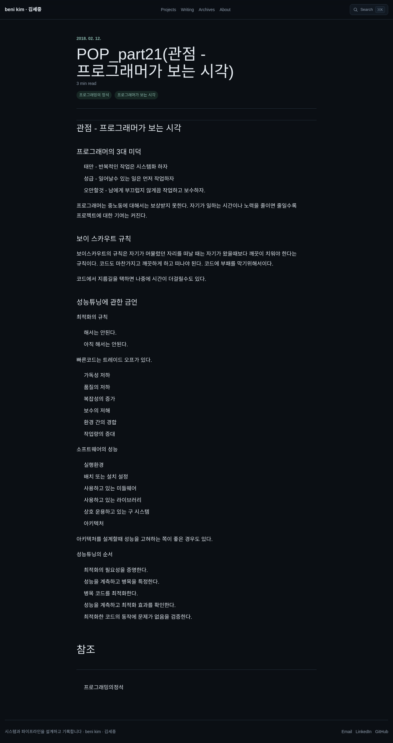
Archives (207, 9)
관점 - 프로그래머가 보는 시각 (129, 128)
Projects (168, 9)
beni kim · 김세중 (23, 9)
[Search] (369, 9)
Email (346, 731)
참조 (85, 649)
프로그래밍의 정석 (94, 95)
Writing (187, 9)
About (225, 9)
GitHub (381, 731)
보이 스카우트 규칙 (103, 239)
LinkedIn (363, 731)
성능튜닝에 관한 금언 (106, 302)
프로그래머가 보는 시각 (136, 95)
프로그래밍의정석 (103, 687)
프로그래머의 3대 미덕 (108, 152)
